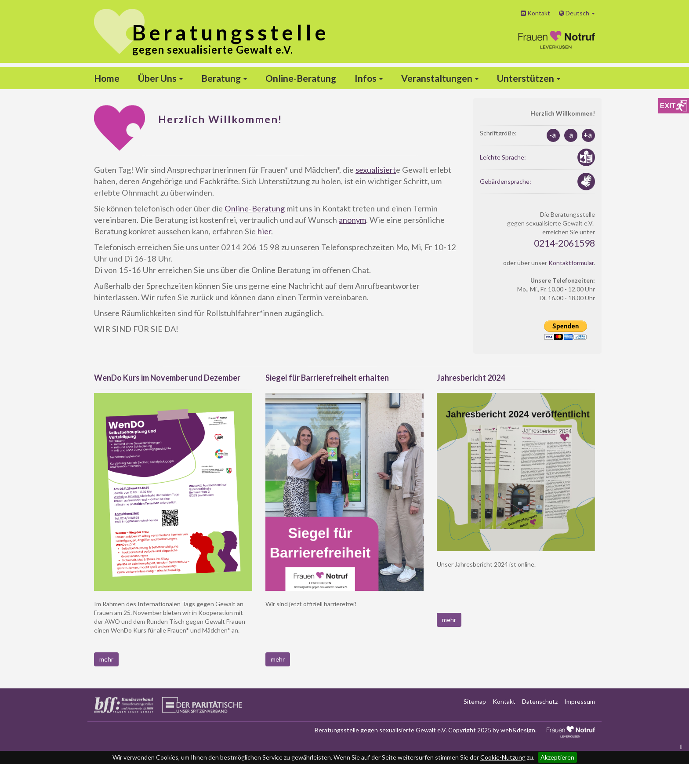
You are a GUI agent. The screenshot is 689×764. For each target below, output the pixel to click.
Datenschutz (540, 701)
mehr (106, 659)
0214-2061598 (564, 242)
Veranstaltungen (440, 78)
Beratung (224, 78)
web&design (517, 730)
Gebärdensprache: (505, 181)
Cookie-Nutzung (503, 757)
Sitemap (475, 701)
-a (552, 134)
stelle (230, 32)
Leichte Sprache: (503, 157)
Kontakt (535, 13)
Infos (369, 78)
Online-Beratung (300, 78)
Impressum (579, 701)
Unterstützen (528, 78)
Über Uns (160, 78)
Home (107, 78)
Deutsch (577, 13)
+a (588, 134)
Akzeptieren (557, 757)
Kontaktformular (571, 262)
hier (264, 231)
